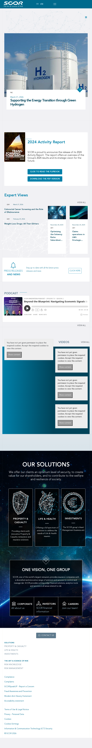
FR (37, 4)
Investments (11, 654)
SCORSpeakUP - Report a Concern (19, 687)
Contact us (47, 635)
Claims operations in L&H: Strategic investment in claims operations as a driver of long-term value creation (78, 236)
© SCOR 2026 (10, 733)
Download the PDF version (45, 179)
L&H (8, 204)
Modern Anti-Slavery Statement (18, 696)
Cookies (7, 719)
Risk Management (13, 668)
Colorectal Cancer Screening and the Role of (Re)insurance (23, 210)
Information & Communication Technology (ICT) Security (28, 729)
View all (81, 203)
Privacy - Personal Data (14, 714)
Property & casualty (15, 646)
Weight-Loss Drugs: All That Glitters (21, 224)
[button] (86, 17)
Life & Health (11, 650)
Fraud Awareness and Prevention (18, 691)
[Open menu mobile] (55, 4)
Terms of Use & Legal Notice (16, 710)
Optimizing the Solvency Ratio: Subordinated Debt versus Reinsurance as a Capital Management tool (56, 236)
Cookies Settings (11, 724)
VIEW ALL (85, 342)
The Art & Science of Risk (16, 661)
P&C (11, 92)
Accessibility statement (14, 701)
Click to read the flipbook (45, 172)
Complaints (9, 682)
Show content (14, 355)
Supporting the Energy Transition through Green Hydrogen (43, 102)
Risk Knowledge (12, 665)
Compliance (9, 677)
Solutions (9, 643)
